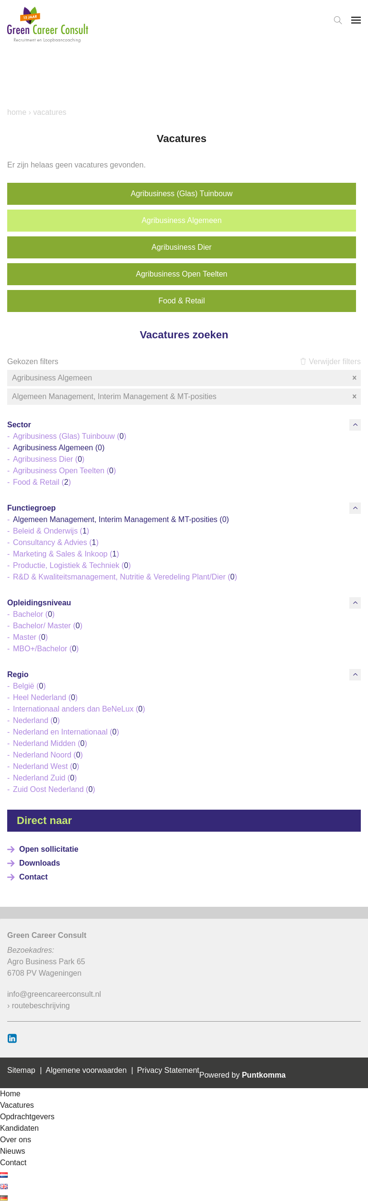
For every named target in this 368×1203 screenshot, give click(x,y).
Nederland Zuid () (45, 778)
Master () (30, 637)
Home (16, 112)
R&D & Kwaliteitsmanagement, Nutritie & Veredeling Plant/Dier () (125, 577)
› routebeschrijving (38, 1006)
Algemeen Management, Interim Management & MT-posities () (121, 519)
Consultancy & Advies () (56, 542)
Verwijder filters (330, 361)
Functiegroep (31, 508)
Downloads (39, 863)
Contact (33, 877)
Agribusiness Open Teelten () (64, 471)
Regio (17, 674)
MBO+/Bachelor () (46, 649)
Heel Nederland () (45, 697)
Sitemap (21, 1070)
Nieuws (12, 1151)
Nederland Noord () (48, 755)
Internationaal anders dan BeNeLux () (79, 709)
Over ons (15, 1140)
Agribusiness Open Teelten (182, 274)
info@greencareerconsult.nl (54, 994)
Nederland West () (46, 766)
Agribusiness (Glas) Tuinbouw (182, 193)
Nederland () (36, 720)
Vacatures (17, 1105)
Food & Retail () (42, 482)
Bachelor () (34, 614)
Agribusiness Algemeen (181, 220)
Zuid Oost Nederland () (54, 789)
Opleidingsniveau (39, 603)
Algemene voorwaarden (86, 1070)
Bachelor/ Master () (47, 626)
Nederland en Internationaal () (66, 732)
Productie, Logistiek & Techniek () (72, 565)
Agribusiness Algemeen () (58, 448)
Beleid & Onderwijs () (51, 531)
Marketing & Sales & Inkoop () (66, 554)
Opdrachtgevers (27, 1117)
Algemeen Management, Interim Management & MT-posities (185, 396)
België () (29, 686)
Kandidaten (19, 1128)
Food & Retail (182, 301)
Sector (19, 425)
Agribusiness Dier (181, 247)
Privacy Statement (168, 1070)
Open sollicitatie (49, 849)
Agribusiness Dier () (48, 459)
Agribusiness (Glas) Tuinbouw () (69, 436)
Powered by (242, 1075)
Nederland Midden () (50, 743)
